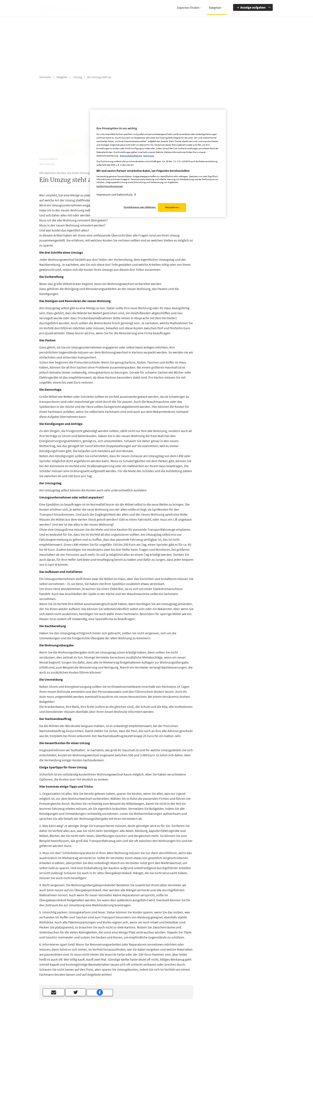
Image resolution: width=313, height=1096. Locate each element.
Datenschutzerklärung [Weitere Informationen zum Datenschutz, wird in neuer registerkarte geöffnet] (131, 155)
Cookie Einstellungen (193, 1057)
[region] (158, 163)
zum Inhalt (253, 1051)
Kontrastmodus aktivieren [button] (223, 1057)
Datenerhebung (189, 1063)
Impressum (187, 1045)
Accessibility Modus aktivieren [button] (225, 1047)
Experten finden (188, 7)
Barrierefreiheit (256, 1039)
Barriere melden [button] (223, 1039)
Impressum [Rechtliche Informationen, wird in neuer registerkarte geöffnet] (148, 155)
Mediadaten (187, 1039)
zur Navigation (256, 1045)
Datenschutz (187, 1051)
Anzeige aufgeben (253, 7)
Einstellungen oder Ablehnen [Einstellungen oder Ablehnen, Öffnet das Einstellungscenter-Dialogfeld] (139, 207)
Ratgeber (215, 7)
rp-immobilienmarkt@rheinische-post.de (145, 1057)
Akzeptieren (172, 207)
